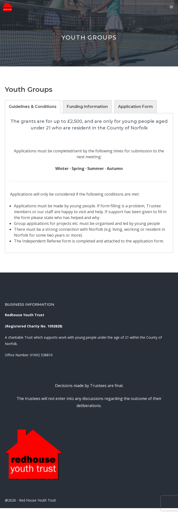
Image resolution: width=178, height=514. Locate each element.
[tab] (32, 106)
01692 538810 (41, 355)
